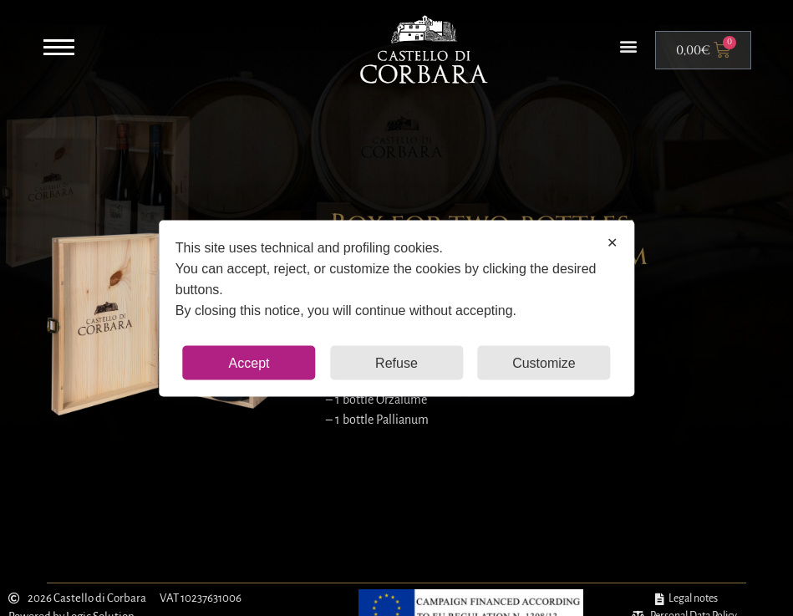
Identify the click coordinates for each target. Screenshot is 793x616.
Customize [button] (544, 362)
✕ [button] (612, 242)
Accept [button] (249, 362)
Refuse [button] (396, 362)
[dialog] (396, 308)
